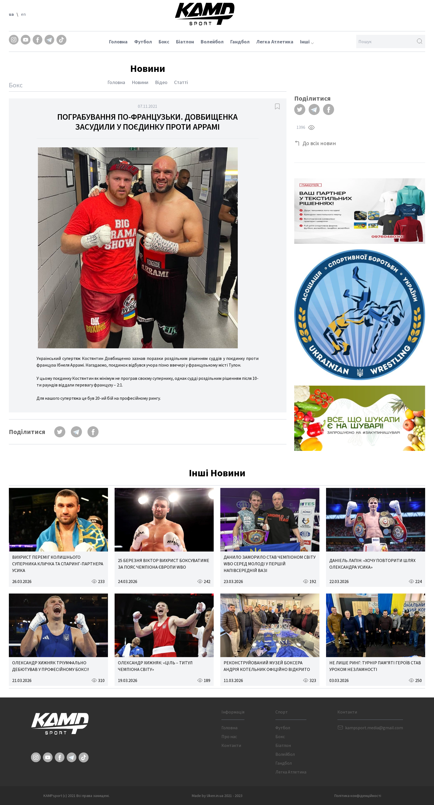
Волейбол (212, 41)
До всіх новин (319, 143)
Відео (161, 82)
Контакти (231, 745)
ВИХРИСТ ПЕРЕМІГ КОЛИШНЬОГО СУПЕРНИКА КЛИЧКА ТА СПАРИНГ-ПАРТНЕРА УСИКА (57, 563)
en (23, 14)
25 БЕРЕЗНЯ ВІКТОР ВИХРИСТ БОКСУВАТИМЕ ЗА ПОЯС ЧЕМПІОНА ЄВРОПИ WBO (163, 564)
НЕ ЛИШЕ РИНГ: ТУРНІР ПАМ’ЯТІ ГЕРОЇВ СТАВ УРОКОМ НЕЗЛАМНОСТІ (375, 666)
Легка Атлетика (274, 41)
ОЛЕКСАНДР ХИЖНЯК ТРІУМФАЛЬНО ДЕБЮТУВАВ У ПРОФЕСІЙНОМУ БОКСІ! (50, 666)
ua (11, 14)
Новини (140, 82)
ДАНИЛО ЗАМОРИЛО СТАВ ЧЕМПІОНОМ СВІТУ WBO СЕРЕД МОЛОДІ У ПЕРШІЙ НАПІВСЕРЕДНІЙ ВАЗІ (270, 563)
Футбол (143, 41)
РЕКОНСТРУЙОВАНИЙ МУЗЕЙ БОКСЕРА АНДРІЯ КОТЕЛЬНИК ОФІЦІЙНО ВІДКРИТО (267, 666)
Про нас (229, 736)
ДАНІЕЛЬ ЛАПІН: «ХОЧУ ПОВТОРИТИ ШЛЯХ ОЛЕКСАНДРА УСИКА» (372, 564)
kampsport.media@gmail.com (374, 727)
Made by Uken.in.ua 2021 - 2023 (217, 795)
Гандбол (240, 41)
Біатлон (185, 41)
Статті (181, 82)
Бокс (164, 41)
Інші (307, 41)
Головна (118, 41)
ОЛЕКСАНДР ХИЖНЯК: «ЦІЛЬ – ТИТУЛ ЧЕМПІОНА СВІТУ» (155, 666)
